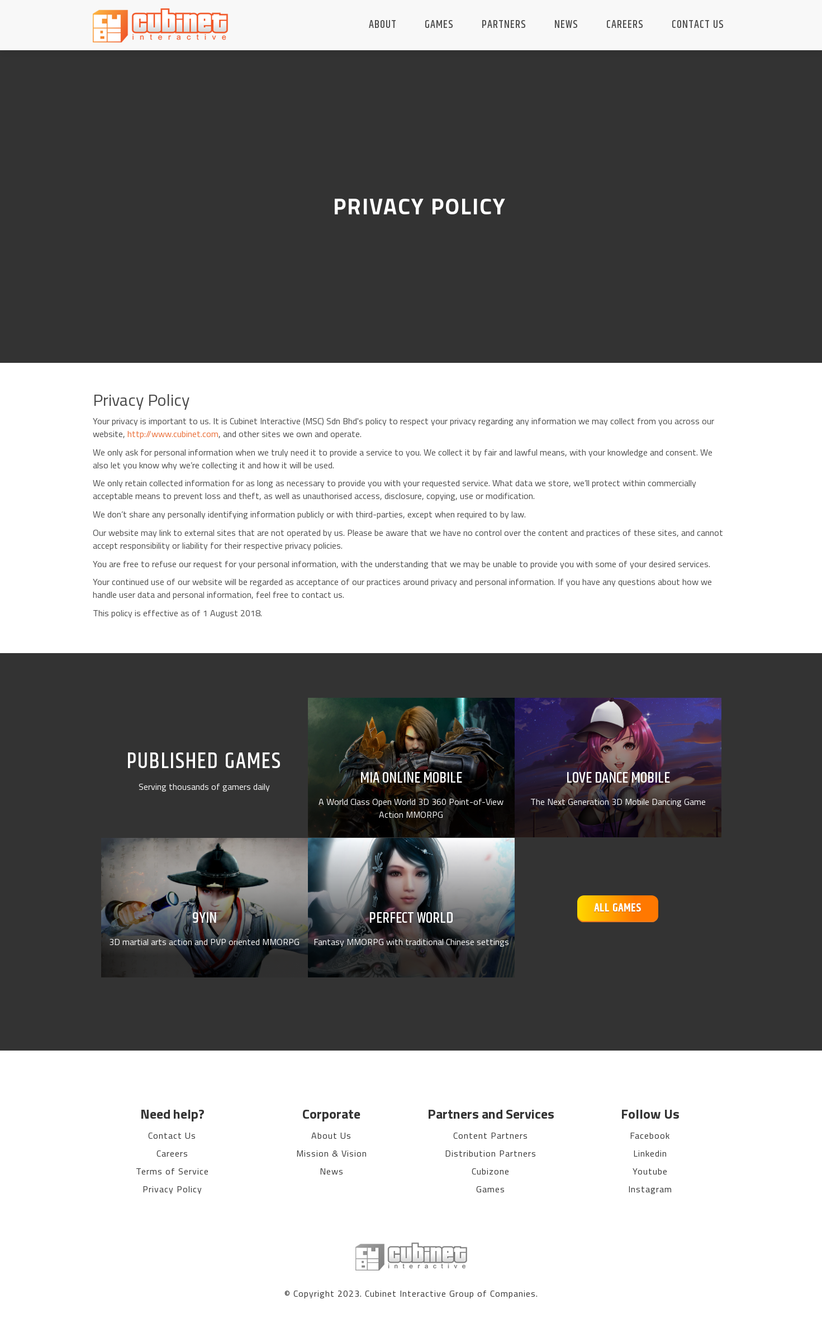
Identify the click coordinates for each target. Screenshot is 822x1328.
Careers (625, 24)
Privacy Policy (172, 1189)
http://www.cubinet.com (172, 433)
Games (439, 24)
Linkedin (650, 1153)
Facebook (650, 1135)
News (566, 24)
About (383, 24)
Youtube (650, 1171)
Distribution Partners (490, 1153)
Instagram (650, 1189)
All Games (618, 908)
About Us (331, 1135)
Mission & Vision (331, 1153)
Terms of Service (172, 1171)
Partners (504, 24)
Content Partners (490, 1135)
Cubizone (491, 1171)
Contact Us (698, 24)
